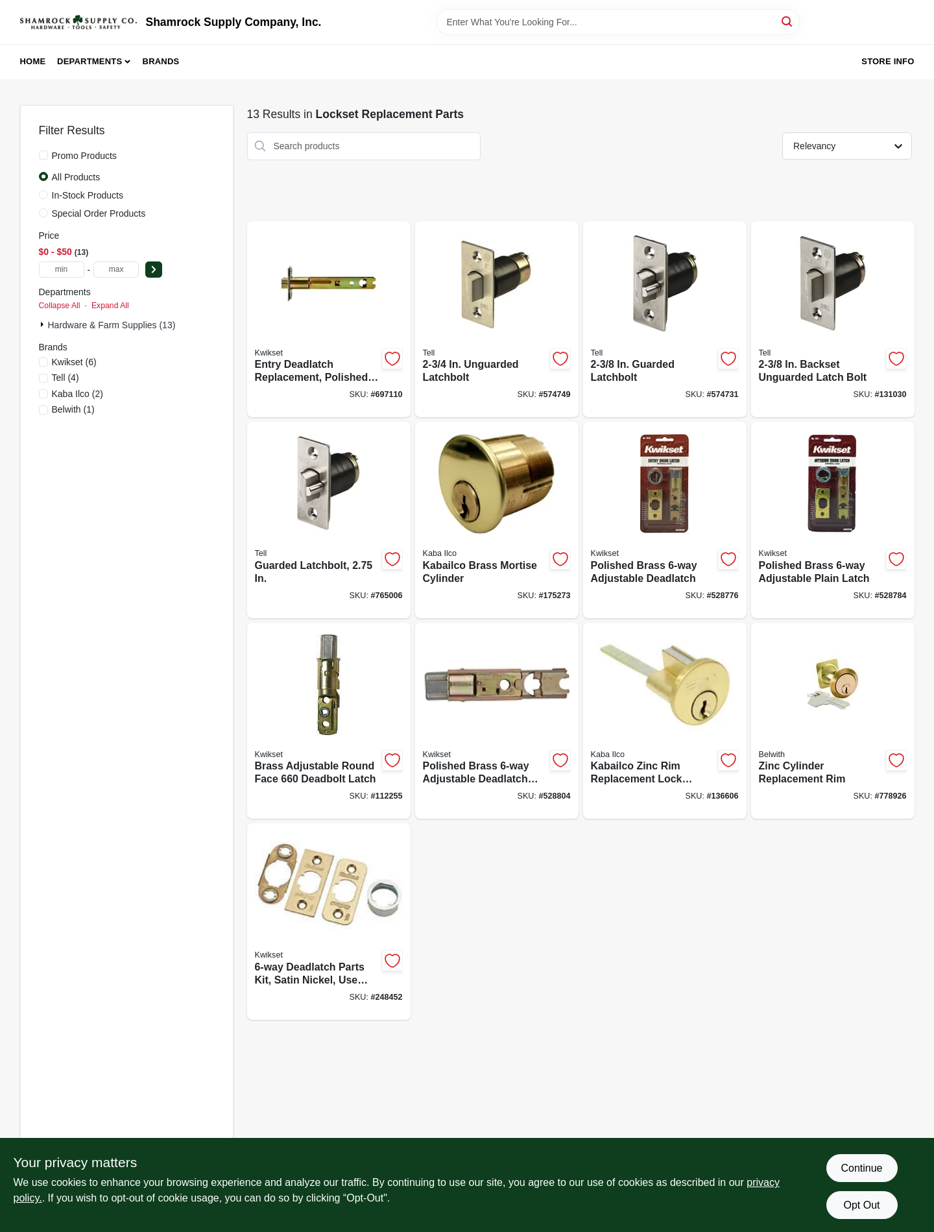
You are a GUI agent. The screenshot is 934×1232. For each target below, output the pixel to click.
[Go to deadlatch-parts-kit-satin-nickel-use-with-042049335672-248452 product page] (329, 921)
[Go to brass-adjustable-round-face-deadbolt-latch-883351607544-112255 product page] (329, 721)
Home (33, 61)
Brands (161, 61)
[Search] (787, 21)
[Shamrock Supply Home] (78, 22)
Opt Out (861, 1205)
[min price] (61, 269)
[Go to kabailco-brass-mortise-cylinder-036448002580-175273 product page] (497, 520)
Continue (861, 1168)
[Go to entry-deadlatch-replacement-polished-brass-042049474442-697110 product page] (329, 319)
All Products (76, 177)
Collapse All (59, 305)
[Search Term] (618, 22)
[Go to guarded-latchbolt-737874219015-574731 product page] (665, 319)
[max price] (116, 269)
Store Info (887, 61)
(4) (65, 377)
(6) (74, 362)
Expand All (110, 305)
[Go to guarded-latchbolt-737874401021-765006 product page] (329, 520)
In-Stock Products (88, 195)
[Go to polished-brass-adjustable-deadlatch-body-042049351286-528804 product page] (497, 721)
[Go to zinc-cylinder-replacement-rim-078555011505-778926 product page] (833, 721)
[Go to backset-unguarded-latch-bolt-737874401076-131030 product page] (833, 319)
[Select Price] (153, 269)
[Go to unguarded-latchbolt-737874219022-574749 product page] (497, 319)
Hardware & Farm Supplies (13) (112, 325)
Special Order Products (99, 213)
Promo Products (84, 155)
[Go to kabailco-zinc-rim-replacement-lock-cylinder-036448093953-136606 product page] (665, 721)
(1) (73, 409)
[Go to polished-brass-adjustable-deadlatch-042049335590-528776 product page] (665, 520)
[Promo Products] (43, 155)
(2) (77, 394)
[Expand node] (43, 324)
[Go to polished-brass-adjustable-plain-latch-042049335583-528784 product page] (833, 520)
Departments (89, 61)
